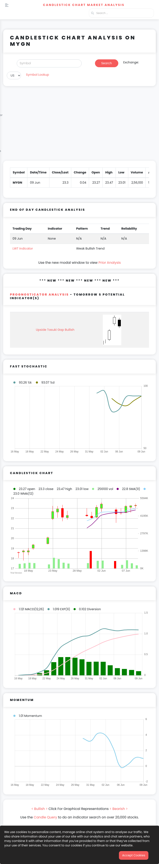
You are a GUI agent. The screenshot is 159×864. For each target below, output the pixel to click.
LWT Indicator (23, 248)
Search (106, 63)
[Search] (49, 63)
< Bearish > (119, 808)
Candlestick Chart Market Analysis (83, 5)
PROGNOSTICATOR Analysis (39, 294)
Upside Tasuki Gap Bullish (55, 330)
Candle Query (45, 817)
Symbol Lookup (37, 75)
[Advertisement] (79, 126)
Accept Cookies (133, 855)
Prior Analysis (109, 262)
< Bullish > (39, 808)
